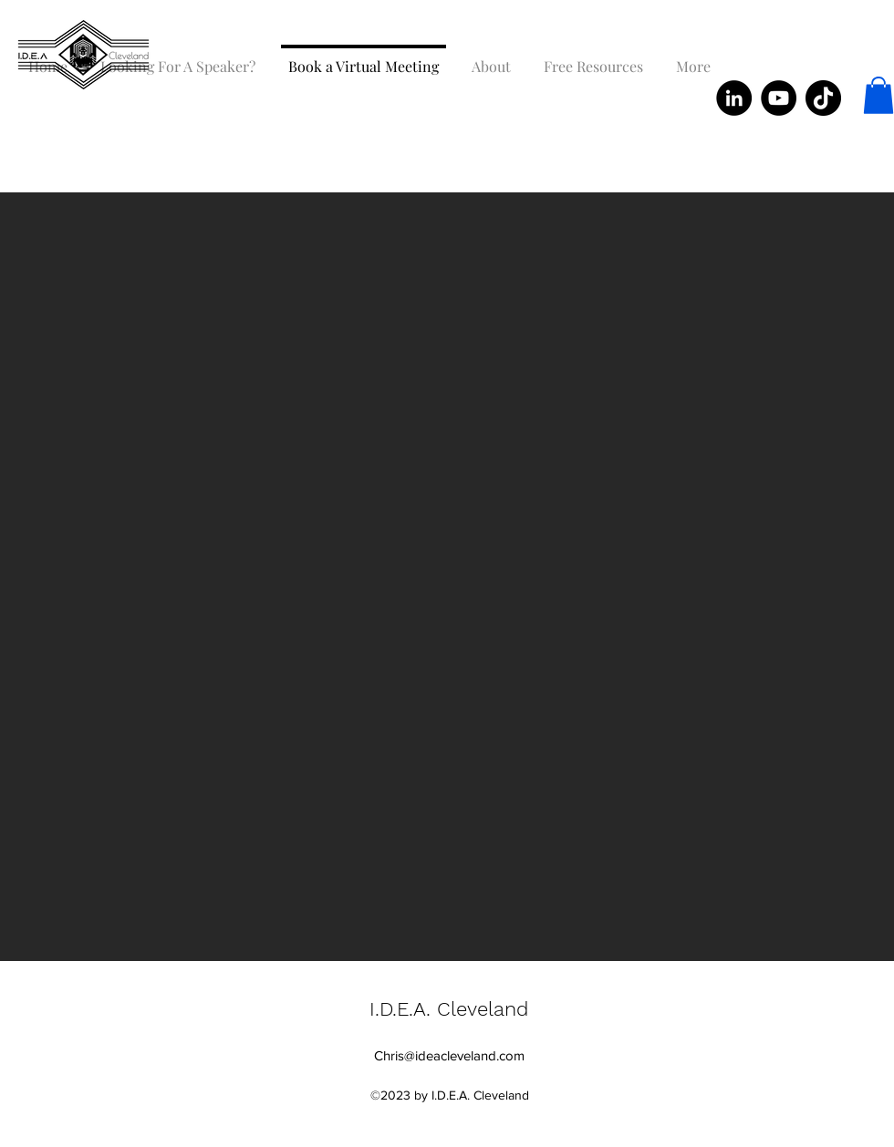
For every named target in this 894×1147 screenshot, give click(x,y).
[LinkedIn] (734, 98)
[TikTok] (823, 98)
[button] (878, 95)
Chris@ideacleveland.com (449, 1055)
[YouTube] (778, 98)
